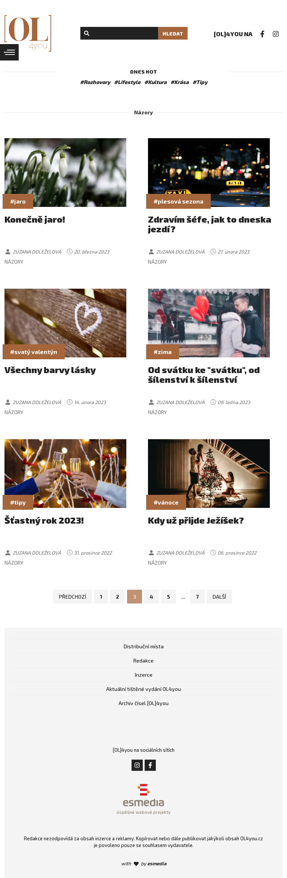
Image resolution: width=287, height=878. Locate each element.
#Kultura (155, 82)
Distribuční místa (144, 646)
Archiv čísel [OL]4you (143, 703)
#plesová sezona (178, 201)
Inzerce (143, 674)
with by (143, 863)
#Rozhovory (95, 82)
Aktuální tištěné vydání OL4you (143, 689)
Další (219, 596)
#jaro (18, 201)
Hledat (173, 33)
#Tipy (199, 82)
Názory (13, 262)
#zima (163, 351)
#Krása (179, 82)
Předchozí (72, 596)
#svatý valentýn (33, 351)
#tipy (18, 502)
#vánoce (166, 502)
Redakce (143, 660)
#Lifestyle (127, 82)
